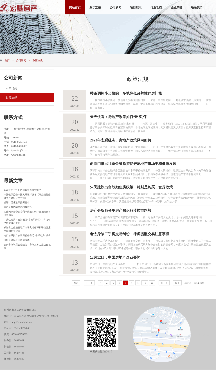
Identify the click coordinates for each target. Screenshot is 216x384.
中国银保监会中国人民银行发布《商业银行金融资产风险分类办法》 (27, 196)
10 (144, 282)
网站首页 (75, 7)
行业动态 (156, 7)
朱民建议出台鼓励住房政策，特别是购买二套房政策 (131, 186)
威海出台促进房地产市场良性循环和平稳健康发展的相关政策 (27, 229)
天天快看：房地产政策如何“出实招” (119, 116)
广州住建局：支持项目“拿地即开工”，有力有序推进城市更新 (27, 221)
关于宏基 (95, 7)
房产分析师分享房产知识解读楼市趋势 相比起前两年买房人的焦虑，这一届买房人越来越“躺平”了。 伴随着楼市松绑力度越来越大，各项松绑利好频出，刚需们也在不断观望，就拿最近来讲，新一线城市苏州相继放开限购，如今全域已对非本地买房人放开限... (151, 221)
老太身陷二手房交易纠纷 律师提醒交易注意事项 (129, 233)
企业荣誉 (176, 7)
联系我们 (196, 7)
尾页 (177, 282)
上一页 (89, 282)
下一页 (164, 282)
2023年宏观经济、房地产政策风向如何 (120, 139)
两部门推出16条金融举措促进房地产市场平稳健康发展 (133, 163)
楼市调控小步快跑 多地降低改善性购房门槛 (126, 93)
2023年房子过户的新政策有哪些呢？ (22, 189)
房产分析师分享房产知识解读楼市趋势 (120, 210)
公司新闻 (115, 7)
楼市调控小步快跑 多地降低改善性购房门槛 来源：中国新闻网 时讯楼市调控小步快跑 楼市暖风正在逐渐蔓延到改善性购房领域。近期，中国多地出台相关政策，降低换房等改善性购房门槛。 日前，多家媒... (150, 103)
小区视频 (11, 88)
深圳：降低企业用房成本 (17, 239)
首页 (76, 282)
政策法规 (11, 97)
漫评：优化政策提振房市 (17, 202)
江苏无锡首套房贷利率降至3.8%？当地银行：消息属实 (27, 213)
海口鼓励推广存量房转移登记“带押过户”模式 (27, 235)
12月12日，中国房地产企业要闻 (115, 257)
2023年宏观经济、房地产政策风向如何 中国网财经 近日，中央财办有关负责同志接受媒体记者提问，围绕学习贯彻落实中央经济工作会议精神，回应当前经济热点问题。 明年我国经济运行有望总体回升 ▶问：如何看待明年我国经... (150, 150)
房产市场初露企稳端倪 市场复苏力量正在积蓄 (27, 246)
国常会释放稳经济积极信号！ (19, 206)
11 (152, 282)
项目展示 (136, 7)
